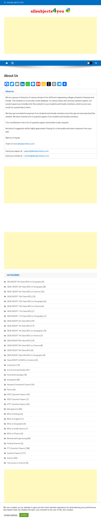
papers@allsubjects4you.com (36, 151)
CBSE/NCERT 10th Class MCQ (19, 296)
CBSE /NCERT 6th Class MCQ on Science (23, 292)
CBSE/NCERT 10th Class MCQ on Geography (25, 301)
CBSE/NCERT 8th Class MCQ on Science (23, 345)
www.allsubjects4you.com (24, 144)
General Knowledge (15, 375)
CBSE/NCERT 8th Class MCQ (19, 341)
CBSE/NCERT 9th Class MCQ (19, 350)
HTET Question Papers (16, 404)
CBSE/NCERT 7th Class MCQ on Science (23, 336)
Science (10, 458)
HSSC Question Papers (16, 399)
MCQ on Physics (13, 434)
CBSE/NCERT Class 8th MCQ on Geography (24, 355)
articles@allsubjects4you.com (36, 156)
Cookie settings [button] (10, 515)
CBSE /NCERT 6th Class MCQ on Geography (25, 287)
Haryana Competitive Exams (19, 385)
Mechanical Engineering (17, 438)
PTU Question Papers (16, 448)
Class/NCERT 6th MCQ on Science (21, 360)
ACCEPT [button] (24, 515)
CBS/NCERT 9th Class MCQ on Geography (24, 282)
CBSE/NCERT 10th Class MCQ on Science (24, 306)
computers (11, 365)
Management (12, 409)
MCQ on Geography (15, 424)
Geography (11, 380)
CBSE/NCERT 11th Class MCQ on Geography (25, 316)
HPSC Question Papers (16, 394)
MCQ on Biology (13, 414)
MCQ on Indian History (16, 429)
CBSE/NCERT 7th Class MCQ (19, 326)
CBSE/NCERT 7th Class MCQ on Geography (24, 331)
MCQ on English (13, 419)
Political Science (13, 443)
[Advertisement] (50, 35)
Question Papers (14, 453)
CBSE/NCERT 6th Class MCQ (19, 321)
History (10, 390)
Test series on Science (16, 463)
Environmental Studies (16, 370)
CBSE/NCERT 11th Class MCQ (19, 311)
